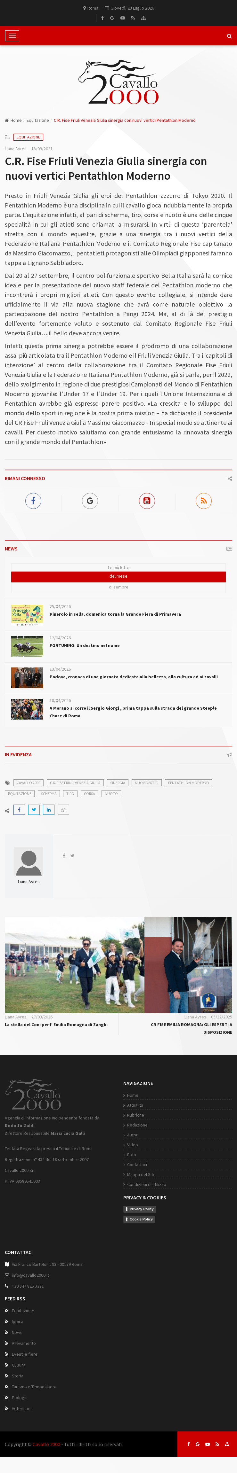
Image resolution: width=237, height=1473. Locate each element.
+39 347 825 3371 (28, 1286)
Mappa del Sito (141, 1174)
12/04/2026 (60, 638)
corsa (89, 793)
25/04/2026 (60, 606)
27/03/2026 (42, 1017)
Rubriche (135, 1115)
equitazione (19, 793)
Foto (131, 1154)
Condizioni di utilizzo (146, 1184)
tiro (70, 793)
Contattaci (137, 1164)
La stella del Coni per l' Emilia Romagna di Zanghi (56, 1024)
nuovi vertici (147, 782)
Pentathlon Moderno (188, 782)
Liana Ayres (16, 149)
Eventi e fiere (24, 1354)
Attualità (135, 1105)
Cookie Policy (141, 1219)
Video (132, 1145)
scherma (49, 793)
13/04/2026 (60, 669)
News (17, 1332)
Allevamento (24, 1343)
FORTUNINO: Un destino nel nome (85, 645)
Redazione (137, 1125)
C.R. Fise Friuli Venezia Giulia (75, 782)
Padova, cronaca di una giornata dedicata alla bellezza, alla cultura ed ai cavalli (134, 677)
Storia (17, 1376)
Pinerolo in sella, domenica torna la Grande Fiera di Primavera (115, 614)
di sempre (118, 587)
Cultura (18, 1365)
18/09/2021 (42, 149)
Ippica (17, 1321)
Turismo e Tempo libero (34, 1387)
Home (13, 120)
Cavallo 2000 (46, 1444)
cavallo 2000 (28, 782)
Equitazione (38, 120)
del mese (118, 576)
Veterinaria (22, 1408)
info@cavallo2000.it (30, 1275)
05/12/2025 (221, 1017)
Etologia (20, 1397)
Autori (133, 1135)
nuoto (111, 793)
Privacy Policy (142, 1209)
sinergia (117, 782)
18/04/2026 (60, 700)
